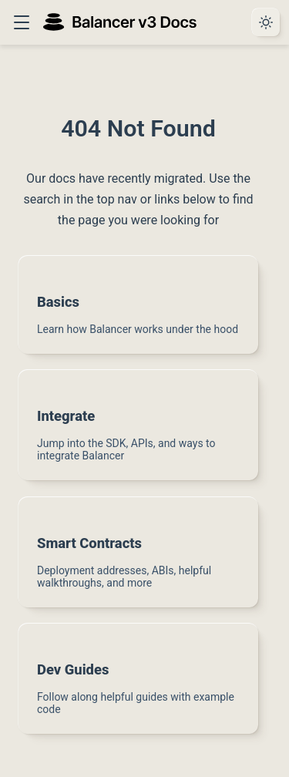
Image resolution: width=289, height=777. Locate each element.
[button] (21, 22)
